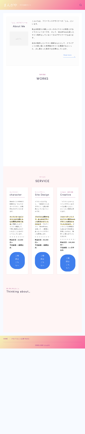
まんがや (10, 5)
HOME (5, 312)
